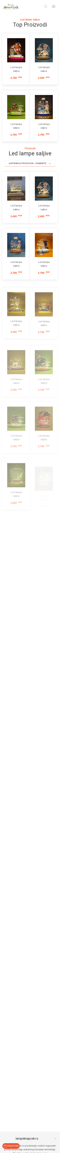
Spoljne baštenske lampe (16, 1007)
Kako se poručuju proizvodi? (27, 855)
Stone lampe (9, 1002)
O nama (6, 1137)
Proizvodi (7, 1117)
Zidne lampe (9, 986)
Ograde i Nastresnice (13, 1023)
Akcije (5, 1123)
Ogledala (7, 1084)
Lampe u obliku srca (13, 1012)
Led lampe (7, 1041)
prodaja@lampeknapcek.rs (16, 951)
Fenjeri (6, 1029)
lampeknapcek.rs (27, 833)
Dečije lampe (9, 991)
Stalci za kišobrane (12, 1095)
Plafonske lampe (11, 996)
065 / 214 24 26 (11, 954)
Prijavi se (30, 915)
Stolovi (6, 1063)
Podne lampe (9, 980)
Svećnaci (7, 1058)
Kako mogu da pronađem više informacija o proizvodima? (27, 865)
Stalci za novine (10, 1074)
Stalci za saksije (11, 1090)
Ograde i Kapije (10, 1018)
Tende (5, 1034)
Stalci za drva (9, 1068)
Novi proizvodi (10, 1128)
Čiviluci (6, 1100)
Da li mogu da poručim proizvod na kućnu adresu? (27, 877)
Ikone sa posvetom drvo (15, 1079)
